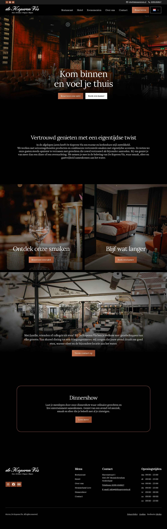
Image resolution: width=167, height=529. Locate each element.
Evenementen (94, 10)
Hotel (80, 10)
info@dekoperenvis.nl (137, 2)
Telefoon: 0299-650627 (113, 485)
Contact (123, 10)
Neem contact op (83, 353)
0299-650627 (156, 2)
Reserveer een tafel (70, 96)
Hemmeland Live (83, 487)
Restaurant (67, 10)
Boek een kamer (96, 96)
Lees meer (83, 419)
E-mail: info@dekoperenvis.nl (116, 489)
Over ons (110, 10)
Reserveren (140, 10)
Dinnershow (81, 492)
